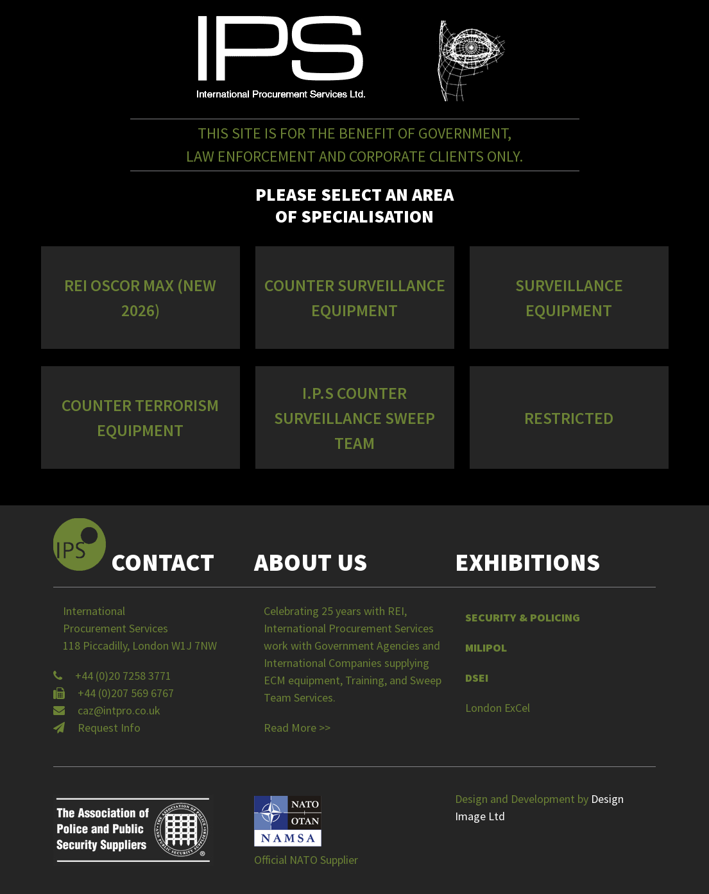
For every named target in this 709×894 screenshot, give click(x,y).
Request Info (109, 727)
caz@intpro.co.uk (119, 710)
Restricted (568, 417)
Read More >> (297, 727)
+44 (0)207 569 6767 (126, 693)
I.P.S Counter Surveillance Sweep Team (354, 417)
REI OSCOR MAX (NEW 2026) (140, 297)
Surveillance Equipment (569, 297)
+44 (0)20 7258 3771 (123, 675)
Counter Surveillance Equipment (354, 297)
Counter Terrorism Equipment (140, 417)
